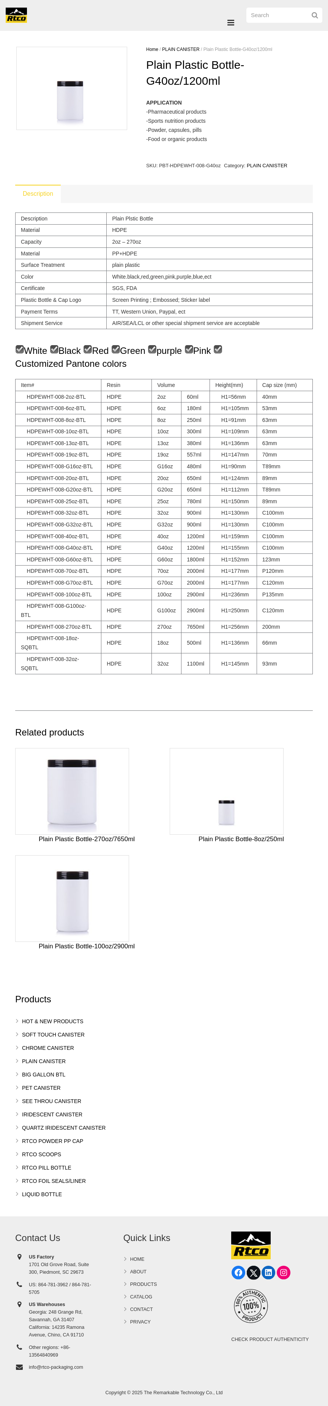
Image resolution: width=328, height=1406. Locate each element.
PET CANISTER (41, 1088)
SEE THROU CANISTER (51, 1101)
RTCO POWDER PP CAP (52, 1141)
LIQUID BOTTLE (42, 1194)
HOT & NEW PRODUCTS (53, 1021)
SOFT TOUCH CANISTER (53, 1035)
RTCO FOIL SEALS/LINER (54, 1181)
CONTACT (141, 1309)
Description (38, 193)
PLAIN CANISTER (181, 49)
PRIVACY (140, 1322)
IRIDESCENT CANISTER (52, 1114)
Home (152, 49)
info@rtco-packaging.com (56, 1367)
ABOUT (138, 1271)
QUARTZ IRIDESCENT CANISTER (64, 1128)
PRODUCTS (143, 1284)
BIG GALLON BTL (43, 1075)
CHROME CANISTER (48, 1048)
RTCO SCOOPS (41, 1154)
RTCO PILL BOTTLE (46, 1168)
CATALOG (141, 1297)
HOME (137, 1259)
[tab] (38, 194)
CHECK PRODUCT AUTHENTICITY (270, 1339)
